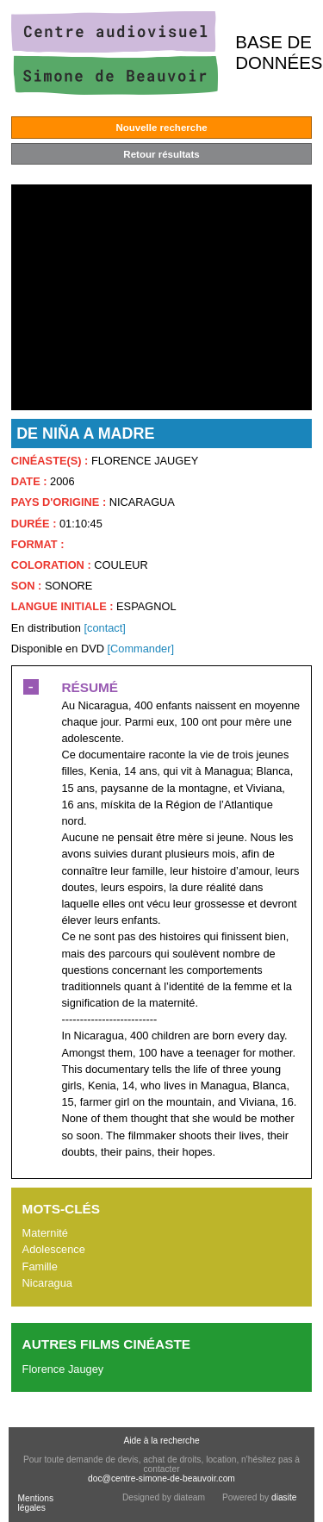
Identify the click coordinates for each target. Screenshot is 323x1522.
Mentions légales (35, 1503)
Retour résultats (161, 154)
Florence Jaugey (63, 1369)
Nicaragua (47, 1282)
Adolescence (53, 1249)
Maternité (45, 1232)
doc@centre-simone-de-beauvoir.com (161, 1478)
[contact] (104, 627)
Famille (40, 1266)
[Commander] (140, 648)
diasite (284, 1497)
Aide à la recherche (161, 1440)
